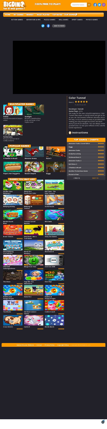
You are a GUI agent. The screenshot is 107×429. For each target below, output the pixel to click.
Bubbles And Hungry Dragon (8, 298)
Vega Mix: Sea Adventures (29, 282)
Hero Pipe (48, 282)
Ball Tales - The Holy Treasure (50, 192)
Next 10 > (95, 178)
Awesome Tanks (74, 150)
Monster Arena (31, 158)
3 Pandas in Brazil (10, 158)
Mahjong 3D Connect (28, 207)
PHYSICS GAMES (92, 20)
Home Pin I (28, 297)
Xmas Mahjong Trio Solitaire (8, 252)
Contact (39, 345)
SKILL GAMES (63, 20)
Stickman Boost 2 (75, 157)
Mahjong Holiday (9, 206)
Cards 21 (27, 327)
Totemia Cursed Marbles (29, 222)
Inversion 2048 (50, 267)
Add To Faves (59, 26)
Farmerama (7, 137)
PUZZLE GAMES (49, 20)
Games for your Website (25, 345)
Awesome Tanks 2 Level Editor (79, 143)
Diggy (48, 173)
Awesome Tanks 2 (75, 161)
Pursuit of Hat (74, 174)
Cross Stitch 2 (8, 327)
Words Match (49, 327)
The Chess (6, 282)
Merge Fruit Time (30, 267)
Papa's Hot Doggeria (11, 173)
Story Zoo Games (51, 236)
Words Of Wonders (27, 252)
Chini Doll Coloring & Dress (9, 267)
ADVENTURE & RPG (33, 20)
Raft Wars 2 (73, 164)
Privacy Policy (50, 345)
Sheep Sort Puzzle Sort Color (30, 192)
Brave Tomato (8, 236)
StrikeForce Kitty (75, 154)
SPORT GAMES (77, 20)
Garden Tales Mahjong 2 (8, 192)
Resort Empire (30, 173)
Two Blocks (7, 312)
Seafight (28, 117)
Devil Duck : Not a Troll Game (30, 237)
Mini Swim (48, 221)
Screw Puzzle (49, 206)
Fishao (5, 117)
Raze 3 (48, 158)
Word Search (49, 252)
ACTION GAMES (17, 20)
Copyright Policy (63, 345)
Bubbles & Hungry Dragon (50, 298)
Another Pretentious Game (78, 171)
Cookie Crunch (50, 312)
